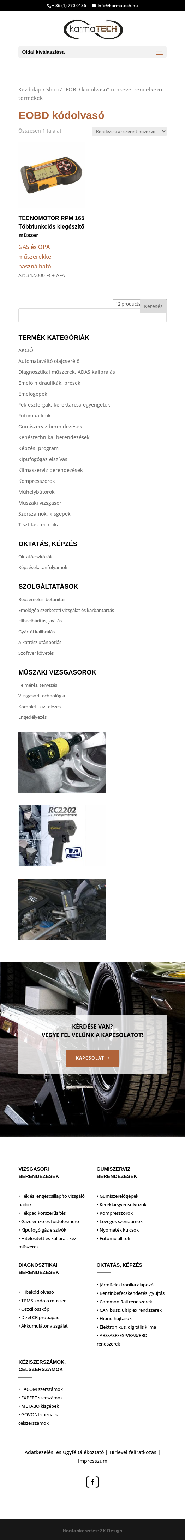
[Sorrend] (129, 131)
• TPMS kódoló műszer (42, 1300)
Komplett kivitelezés (39, 706)
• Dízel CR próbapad (39, 1317)
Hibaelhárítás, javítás (40, 621)
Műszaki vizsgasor (39, 502)
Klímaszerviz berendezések (50, 470)
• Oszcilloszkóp (33, 1309)
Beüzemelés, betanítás (41, 599)
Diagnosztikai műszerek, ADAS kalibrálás (66, 372)
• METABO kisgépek (38, 1406)
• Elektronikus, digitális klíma (126, 1327)
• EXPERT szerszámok (40, 1397)
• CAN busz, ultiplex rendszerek (129, 1310)
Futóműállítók (34, 415)
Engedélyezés (32, 717)
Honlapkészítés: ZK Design (92, 1530)
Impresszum (92, 1460)
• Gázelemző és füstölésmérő (48, 1221)
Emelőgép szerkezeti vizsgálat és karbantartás (66, 610)
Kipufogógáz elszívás (42, 459)
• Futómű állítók (113, 1238)
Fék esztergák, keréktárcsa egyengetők (64, 404)
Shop (52, 89)
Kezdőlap (29, 89)
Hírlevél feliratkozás (132, 1452)
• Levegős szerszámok (120, 1221)
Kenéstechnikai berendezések (54, 437)
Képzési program (38, 448)
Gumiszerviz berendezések (50, 426)
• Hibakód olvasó (36, 1292)
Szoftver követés (36, 653)
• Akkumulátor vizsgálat (43, 1326)
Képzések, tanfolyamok (42, 567)
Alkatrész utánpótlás (39, 642)
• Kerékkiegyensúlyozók (122, 1204)
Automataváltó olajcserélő (48, 361)
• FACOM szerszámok (40, 1389)
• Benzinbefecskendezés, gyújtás (131, 1293)
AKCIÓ (25, 350)
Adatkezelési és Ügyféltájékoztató (64, 1452)
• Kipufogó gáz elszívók (42, 1230)
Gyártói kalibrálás (36, 631)
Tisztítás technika (39, 524)
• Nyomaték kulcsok (118, 1230)
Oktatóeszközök (35, 557)
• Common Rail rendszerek (124, 1301)
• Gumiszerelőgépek (117, 1196)
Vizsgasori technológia (41, 695)
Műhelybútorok (36, 491)
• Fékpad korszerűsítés (42, 1213)
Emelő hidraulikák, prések (49, 382)
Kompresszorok (36, 481)
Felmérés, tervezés (37, 685)
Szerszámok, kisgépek (44, 513)
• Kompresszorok (115, 1213)
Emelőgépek (32, 393)
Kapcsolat (90, 1058)
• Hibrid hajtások (114, 1318)
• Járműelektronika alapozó (125, 1285)
